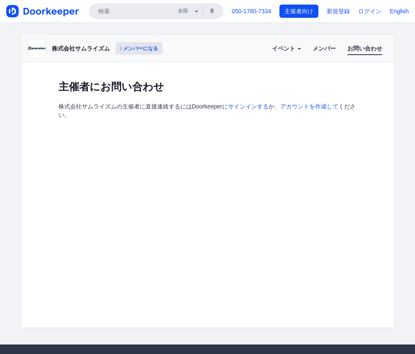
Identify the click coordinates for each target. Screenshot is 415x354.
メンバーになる (139, 48)
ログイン (369, 11)
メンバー (324, 48)
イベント (286, 48)
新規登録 (338, 11)
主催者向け (298, 11)
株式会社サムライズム (81, 48)
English (399, 11)
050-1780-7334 (251, 11)
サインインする (248, 106)
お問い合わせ (364, 48)
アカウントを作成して (309, 106)
